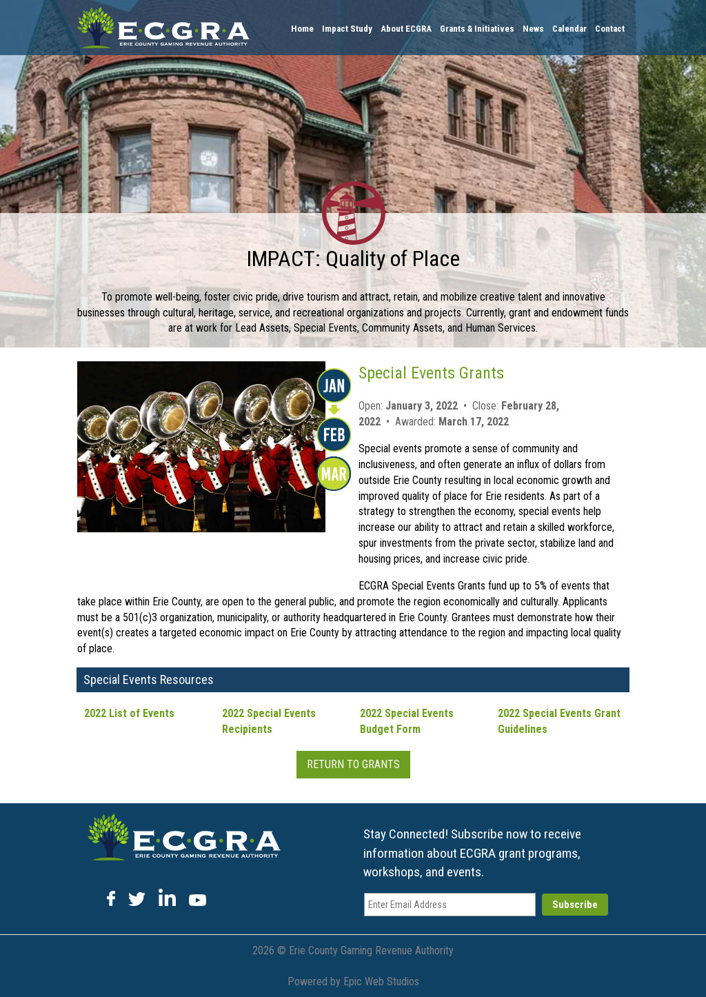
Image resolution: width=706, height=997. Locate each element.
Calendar (569, 28)
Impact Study (347, 28)
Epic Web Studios (381, 981)
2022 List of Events (129, 713)
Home (302, 28)
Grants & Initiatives (477, 28)
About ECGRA (406, 28)
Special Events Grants (431, 373)
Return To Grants (353, 764)
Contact (610, 28)
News (533, 28)
